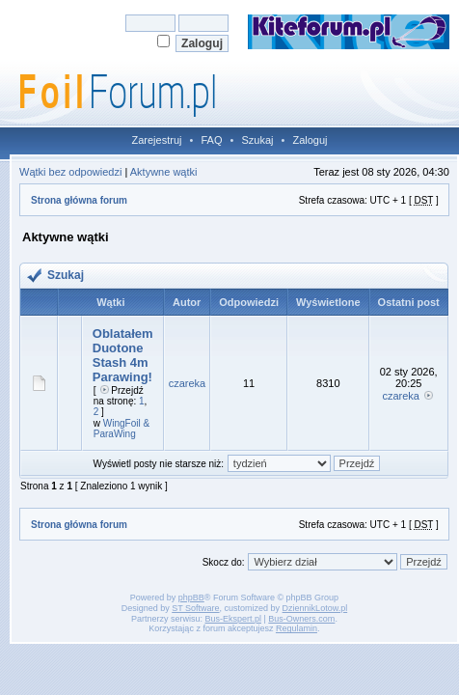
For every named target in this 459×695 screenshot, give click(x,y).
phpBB (191, 597)
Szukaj (257, 140)
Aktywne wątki (164, 172)
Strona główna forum (79, 200)
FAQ (211, 140)
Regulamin (296, 628)
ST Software (195, 608)
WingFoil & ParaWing (121, 428)
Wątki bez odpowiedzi (70, 172)
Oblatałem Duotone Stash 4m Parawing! (123, 355)
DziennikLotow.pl (315, 608)
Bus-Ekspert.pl (232, 619)
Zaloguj (309, 140)
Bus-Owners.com (301, 619)
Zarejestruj (157, 140)
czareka (187, 383)
